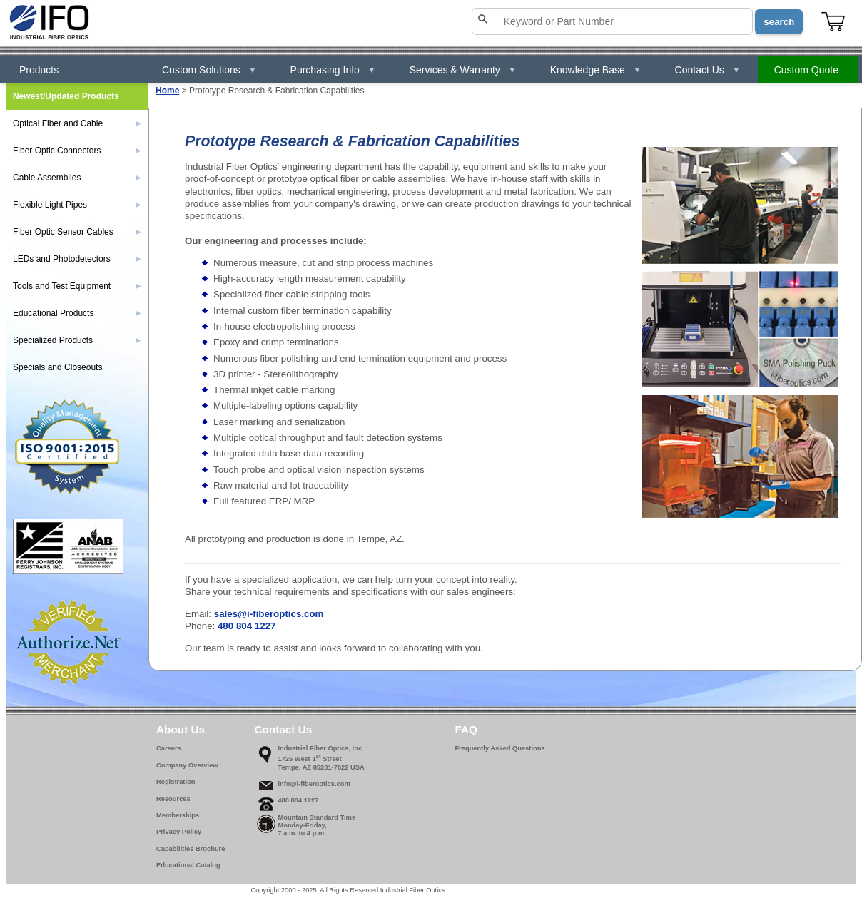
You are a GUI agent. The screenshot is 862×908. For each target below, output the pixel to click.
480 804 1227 (247, 626)
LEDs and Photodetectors (77, 259)
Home (167, 91)
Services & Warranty (463, 70)
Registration (175, 781)
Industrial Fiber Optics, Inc (320, 748)
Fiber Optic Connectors (77, 150)
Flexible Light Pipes (77, 204)
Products (39, 70)
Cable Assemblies (77, 177)
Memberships (177, 815)
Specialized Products (77, 340)
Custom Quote (806, 70)
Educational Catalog (188, 865)
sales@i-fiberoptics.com (269, 613)
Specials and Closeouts (57, 367)
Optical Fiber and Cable (77, 123)
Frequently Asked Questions (499, 748)
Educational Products (77, 313)
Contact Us (708, 70)
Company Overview (187, 765)
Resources (173, 798)
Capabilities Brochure (190, 848)
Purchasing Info (333, 70)
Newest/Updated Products (66, 96)
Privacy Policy (178, 831)
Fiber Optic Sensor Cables (77, 232)
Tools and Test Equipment (77, 286)
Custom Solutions (209, 70)
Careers (168, 748)
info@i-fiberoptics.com (314, 783)
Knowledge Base (596, 70)
